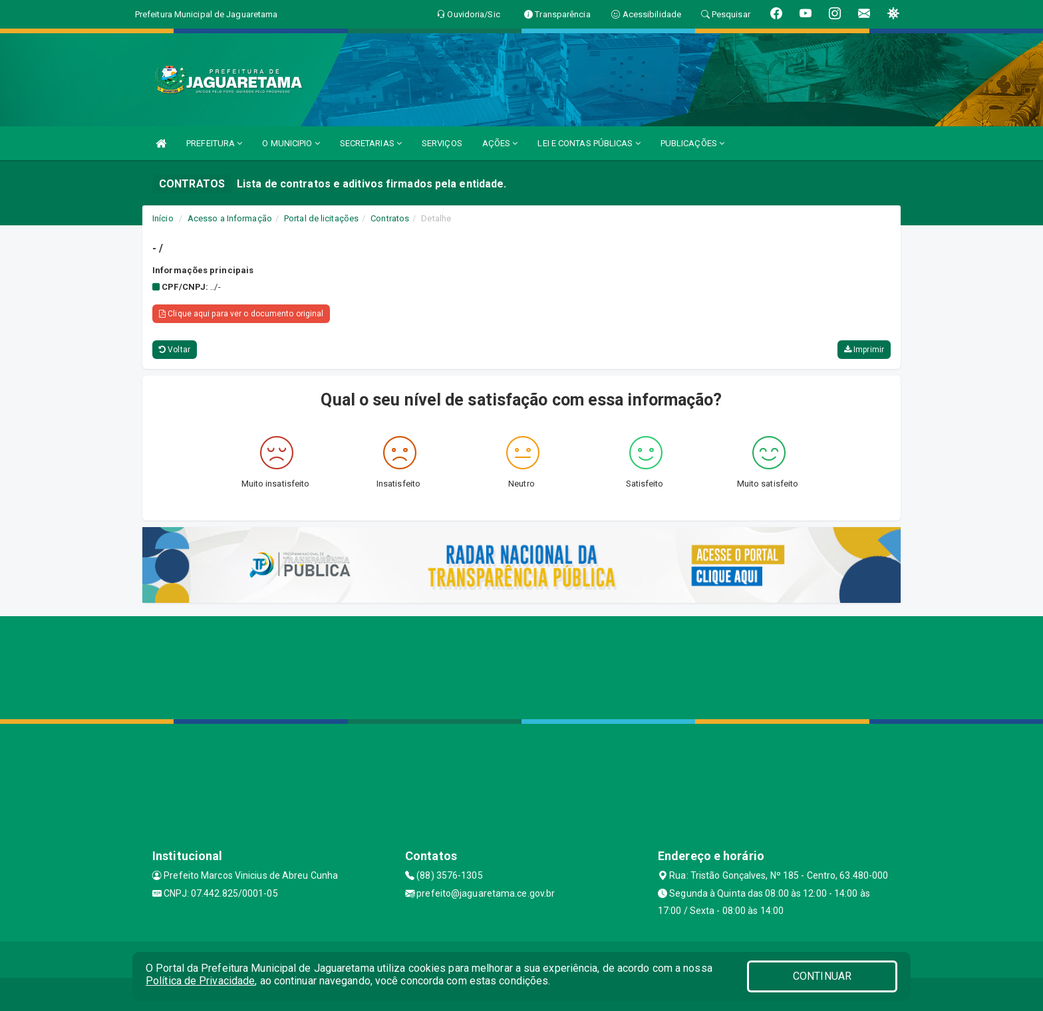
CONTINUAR (822, 976)
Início (163, 218)
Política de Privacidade (200, 980)
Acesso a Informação (230, 218)
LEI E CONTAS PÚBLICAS (588, 143)
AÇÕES (500, 143)
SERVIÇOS (442, 143)
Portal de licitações (321, 218)
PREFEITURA (214, 143)
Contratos (390, 218)
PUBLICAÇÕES (692, 143)
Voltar (174, 349)
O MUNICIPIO (290, 143)
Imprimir (864, 349)
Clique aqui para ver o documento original (241, 313)
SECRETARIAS (371, 143)
